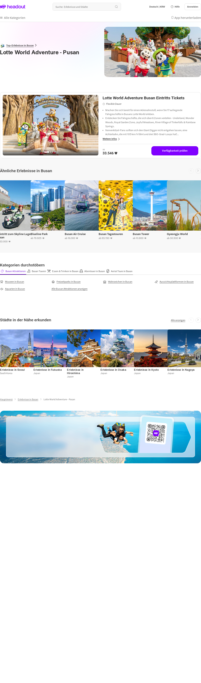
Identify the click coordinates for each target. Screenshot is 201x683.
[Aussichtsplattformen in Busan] (174, 281)
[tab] (13, 271)
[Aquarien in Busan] (12, 289)
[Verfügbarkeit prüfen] (174, 150)
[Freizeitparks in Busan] (66, 281)
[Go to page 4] (54, 152)
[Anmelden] (192, 6)
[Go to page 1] (46, 152)
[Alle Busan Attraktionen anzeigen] (70, 288)
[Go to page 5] (56, 151)
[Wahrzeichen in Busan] (117, 281)
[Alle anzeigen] (178, 320)
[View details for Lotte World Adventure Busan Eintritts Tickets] (150, 98)
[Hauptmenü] (6, 399)
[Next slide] (198, 171)
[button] (175, 6)
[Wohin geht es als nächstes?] (87, 6)
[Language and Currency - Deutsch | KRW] (157, 6)
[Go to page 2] (50, 152)
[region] (50, 125)
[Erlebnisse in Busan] (28, 399)
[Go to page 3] (52, 152)
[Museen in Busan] (12, 281)
